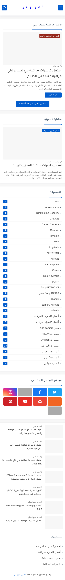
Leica (31, 241)
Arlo (31, 201)
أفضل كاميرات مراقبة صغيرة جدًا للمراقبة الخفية (26, 447)
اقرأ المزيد (53, 95)
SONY (31, 281)
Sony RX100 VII (31, 287)
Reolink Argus (31, 275)
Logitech (31, 247)
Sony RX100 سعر (31, 293)
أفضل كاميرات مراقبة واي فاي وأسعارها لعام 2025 (22, 462)
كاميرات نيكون (31, 363)
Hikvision (31, 235)
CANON (31, 218)
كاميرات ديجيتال (31, 351)
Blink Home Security (31, 212)
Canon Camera (31, 224)
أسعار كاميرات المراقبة (31, 316)
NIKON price (31, 264)
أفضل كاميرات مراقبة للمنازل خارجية (37, 165)
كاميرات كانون (31, 357)
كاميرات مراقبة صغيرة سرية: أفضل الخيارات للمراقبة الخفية (24, 493)
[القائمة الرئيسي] (60, 7)
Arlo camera (31, 207)
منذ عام (56, 66)
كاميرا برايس (32, 8)
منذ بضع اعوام (53, 162)
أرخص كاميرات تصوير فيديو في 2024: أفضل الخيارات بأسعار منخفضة (24, 477)
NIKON (31, 258)
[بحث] (4, 7)
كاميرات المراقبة (31, 345)
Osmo (31, 270)
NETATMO (31, 253)
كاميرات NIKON (31, 333)
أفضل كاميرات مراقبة (31, 322)
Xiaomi (31, 298)
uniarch (31, 310)
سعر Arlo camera (31, 328)
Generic (31, 230)
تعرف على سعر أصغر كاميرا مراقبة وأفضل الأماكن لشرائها (25, 432)
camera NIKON (31, 304)
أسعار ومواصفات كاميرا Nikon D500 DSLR (24, 508)
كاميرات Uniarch (31, 339)
